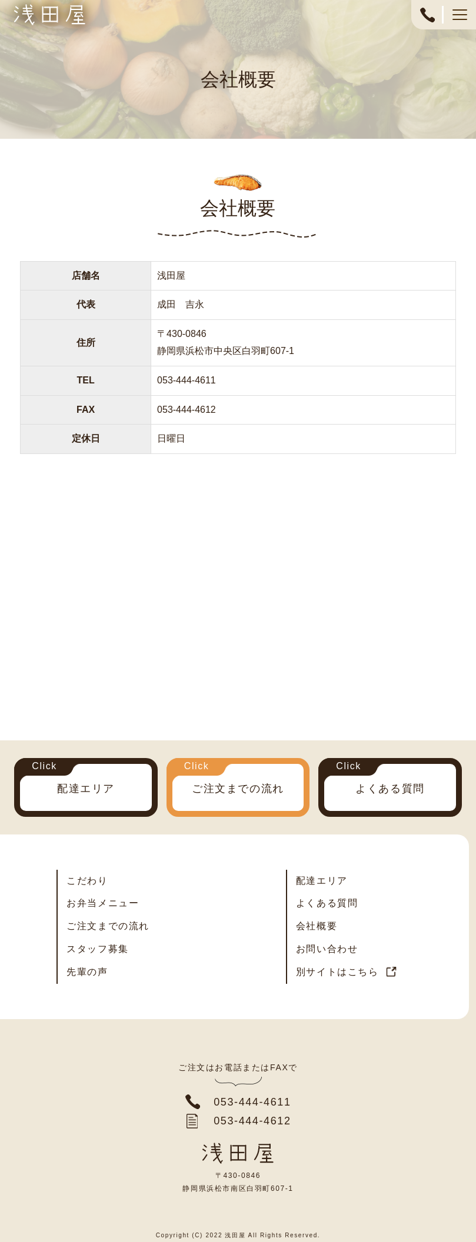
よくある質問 (390, 788)
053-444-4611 (427, 20)
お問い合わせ (327, 949)
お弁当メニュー (102, 903)
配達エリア (86, 788)
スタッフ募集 (97, 949)
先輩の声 (87, 972)
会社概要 (316, 926)
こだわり (87, 881)
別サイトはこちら (337, 972)
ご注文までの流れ (238, 788)
